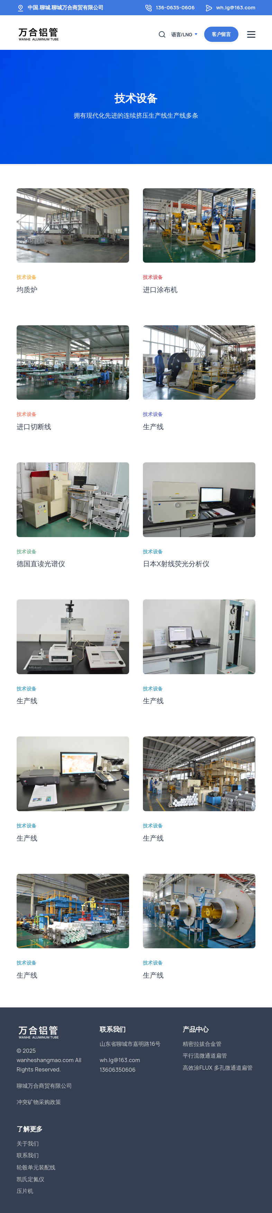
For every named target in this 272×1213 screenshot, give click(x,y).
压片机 (25, 1191)
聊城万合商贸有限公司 (44, 1085)
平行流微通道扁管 (205, 1055)
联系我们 (28, 1155)
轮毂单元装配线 (36, 1167)
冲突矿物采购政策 (39, 1102)
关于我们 (28, 1143)
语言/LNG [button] (182, 34)
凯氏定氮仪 (30, 1179)
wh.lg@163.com (235, 7)
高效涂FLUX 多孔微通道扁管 (218, 1067)
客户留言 (221, 34)
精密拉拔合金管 (202, 1044)
